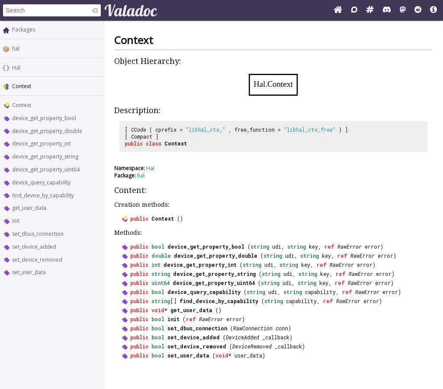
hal (15, 48)
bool (157, 246)
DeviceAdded (242, 337)
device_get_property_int (41, 143)
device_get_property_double (47, 131)
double (161, 255)
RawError (349, 246)
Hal (16, 67)
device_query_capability (41, 182)
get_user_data (29, 208)
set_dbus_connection (38, 233)
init (15, 221)
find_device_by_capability (43, 195)
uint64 (160, 282)
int (156, 264)
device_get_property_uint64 (46, 169)
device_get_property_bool (44, 118)
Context (21, 105)
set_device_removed (37, 259)
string (259, 246)
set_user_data (29, 272)
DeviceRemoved (252, 346)
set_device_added (34, 246)
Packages (23, 29)
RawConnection (253, 328)
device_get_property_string (45, 156)
